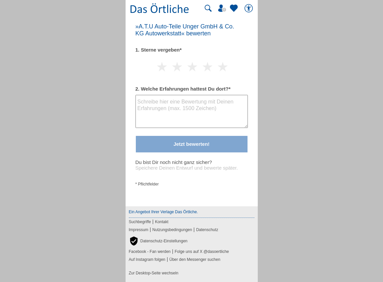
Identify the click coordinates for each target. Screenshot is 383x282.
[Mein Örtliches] (223, 8)
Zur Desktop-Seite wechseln (153, 273)
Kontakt (162, 222)
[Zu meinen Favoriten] (235, 8)
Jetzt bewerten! (191, 144)
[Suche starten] (208, 8)
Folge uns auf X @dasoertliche (201, 251)
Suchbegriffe (140, 222)
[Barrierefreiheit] (249, 8)
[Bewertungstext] (191, 111)
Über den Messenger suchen (194, 259)
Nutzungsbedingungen (172, 229)
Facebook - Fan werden (150, 251)
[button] (158, 241)
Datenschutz (207, 229)
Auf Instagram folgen (147, 259)
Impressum (138, 229)
